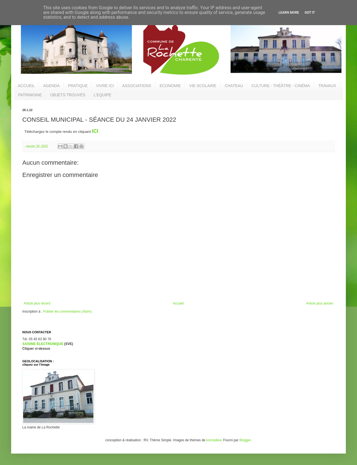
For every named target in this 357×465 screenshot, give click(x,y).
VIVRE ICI (105, 85)
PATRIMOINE (30, 95)
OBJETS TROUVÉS (67, 95)
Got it (310, 13)
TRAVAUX (327, 85)
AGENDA (51, 85)
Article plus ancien (319, 303)
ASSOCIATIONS (136, 85)
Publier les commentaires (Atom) (67, 311)
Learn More (289, 13)
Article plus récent (37, 303)
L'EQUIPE (102, 95)
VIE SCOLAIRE (202, 85)
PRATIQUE (78, 85)
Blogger (245, 440)
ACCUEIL (26, 85)
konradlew (213, 440)
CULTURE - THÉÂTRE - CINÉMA (280, 85)
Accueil (178, 303)
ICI (95, 131)
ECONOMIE (170, 85)
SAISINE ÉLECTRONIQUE (42, 344)
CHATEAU (234, 85)
